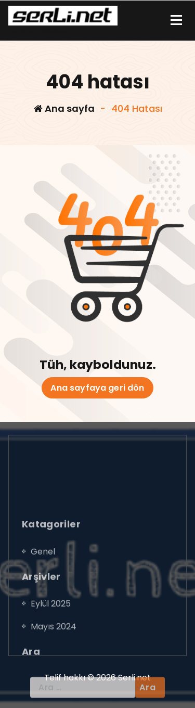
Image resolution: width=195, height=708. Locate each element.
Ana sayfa (64, 108)
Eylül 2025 (51, 653)
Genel (43, 601)
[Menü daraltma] (176, 20)
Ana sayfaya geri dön (97, 388)
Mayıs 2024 (53, 676)
